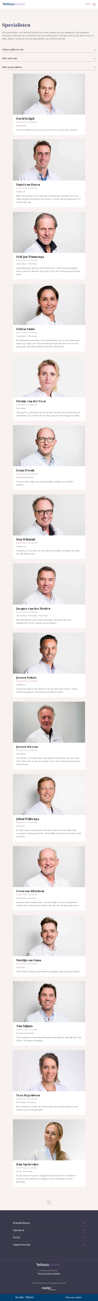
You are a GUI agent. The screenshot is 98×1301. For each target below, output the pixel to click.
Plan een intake (73, 1297)
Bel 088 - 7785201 (24, 1297)
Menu (91, 4)
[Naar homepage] (13, 4)
